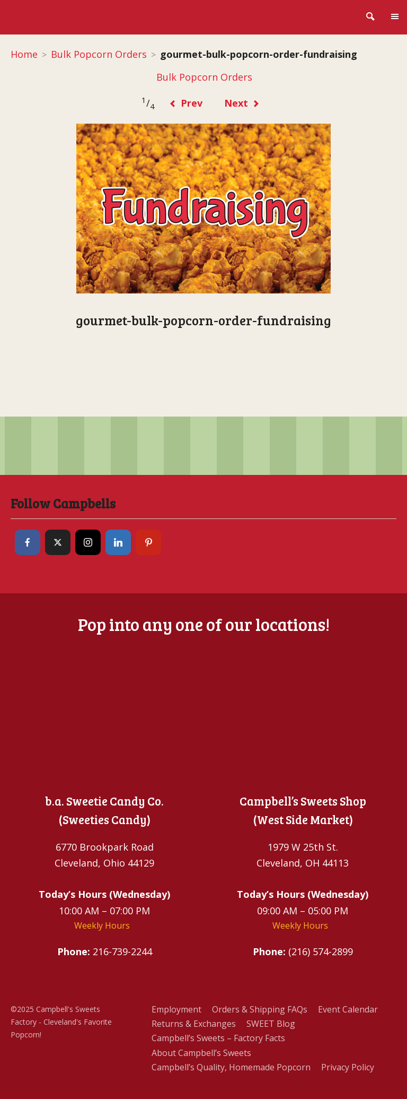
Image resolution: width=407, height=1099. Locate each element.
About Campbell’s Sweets (201, 1053)
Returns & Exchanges (194, 1023)
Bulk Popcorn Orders (99, 54)
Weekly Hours (102, 925)
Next (242, 103)
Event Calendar (348, 1009)
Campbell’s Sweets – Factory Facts (218, 1038)
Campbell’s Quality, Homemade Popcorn (231, 1067)
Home (24, 54)
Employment (176, 1009)
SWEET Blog (270, 1023)
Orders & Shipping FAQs (259, 1009)
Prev (185, 103)
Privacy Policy (347, 1067)
